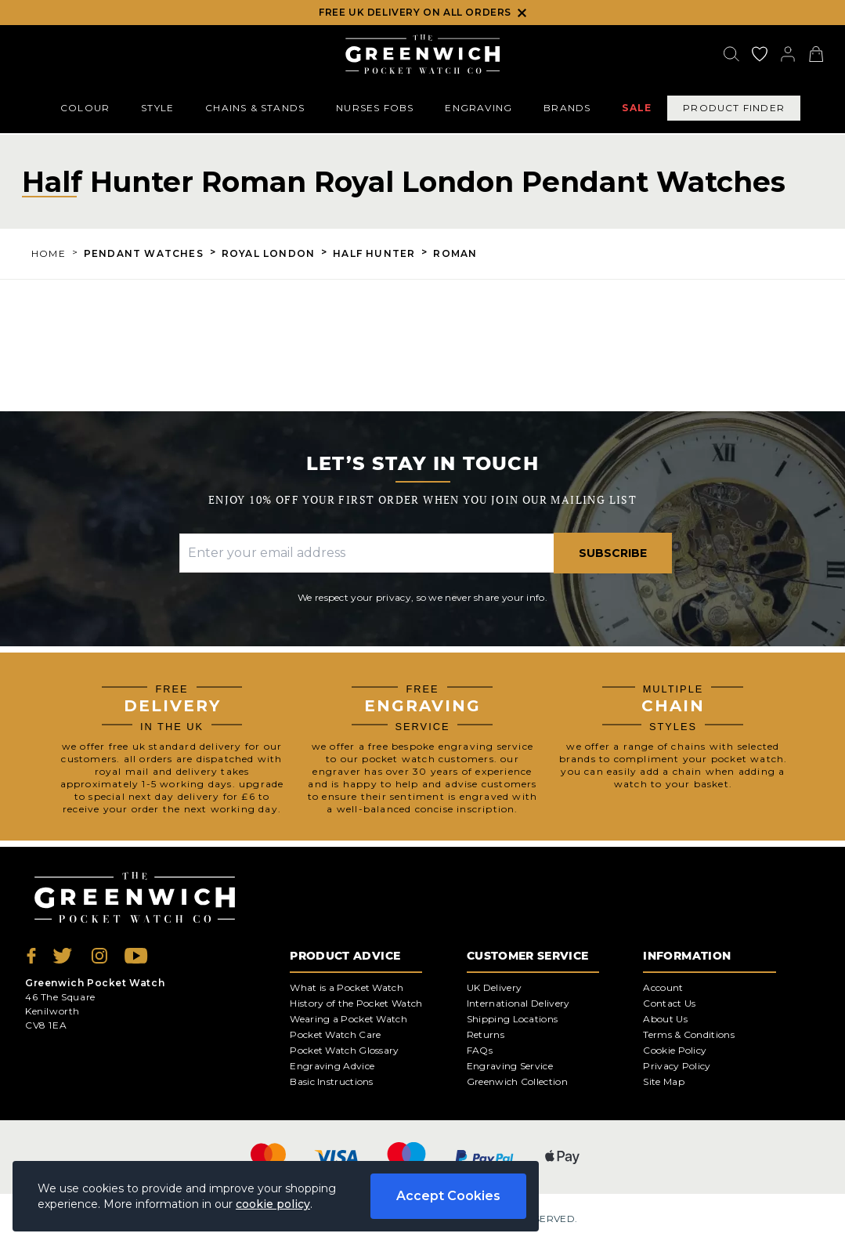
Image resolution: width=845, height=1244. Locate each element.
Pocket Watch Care (335, 1034)
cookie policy (273, 1204)
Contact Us (669, 1003)
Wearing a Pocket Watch (348, 1019)
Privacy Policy (676, 1066)
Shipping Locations (512, 1019)
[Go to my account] (759, 54)
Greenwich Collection (517, 1081)
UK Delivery (494, 987)
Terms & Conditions (688, 1034)
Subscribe (613, 553)
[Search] (731, 54)
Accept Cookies (448, 1195)
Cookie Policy (674, 1050)
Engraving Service (510, 1066)
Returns (485, 1034)
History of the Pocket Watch (356, 1003)
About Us (665, 1019)
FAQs (480, 1050)
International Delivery (518, 1003)
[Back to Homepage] (422, 54)
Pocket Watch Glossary (344, 1050)
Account (663, 987)
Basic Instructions (331, 1081)
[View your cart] (816, 54)
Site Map (663, 1081)
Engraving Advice (332, 1066)
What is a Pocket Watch (346, 987)
